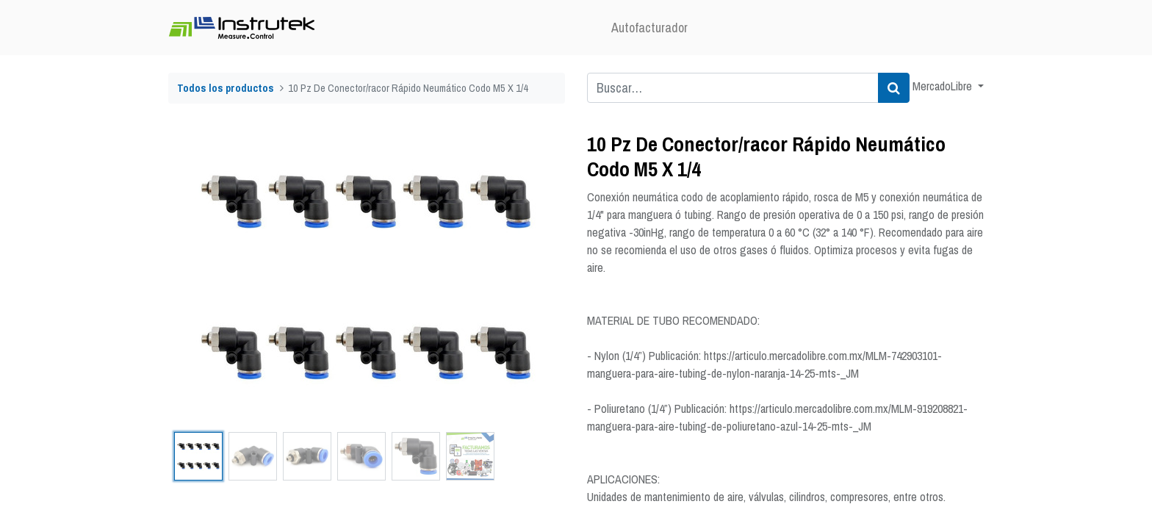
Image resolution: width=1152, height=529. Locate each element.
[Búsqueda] (894, 88)
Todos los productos (225, 88)
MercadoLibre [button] (943, 86)
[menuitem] (649, 27)
